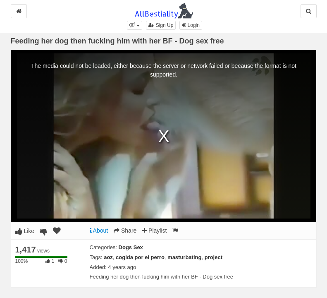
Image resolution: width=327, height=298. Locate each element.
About (99, 230)
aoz (108, 257)
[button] (134, 25)
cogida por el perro (140, 257)
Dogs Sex (131, 247)
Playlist (154, 230)
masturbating (184, 257)
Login (191, 25)
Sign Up (160, 25)
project (213, 257)
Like (25, 231)
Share (125, 230)
